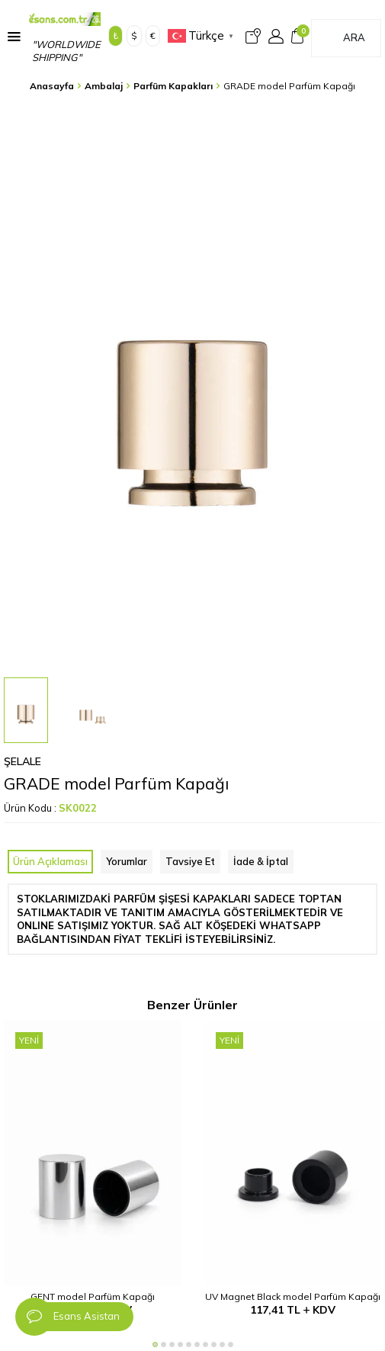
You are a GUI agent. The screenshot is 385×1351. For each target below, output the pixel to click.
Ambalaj (104, 86)
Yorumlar (126, 861)
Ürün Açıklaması (50, 861)
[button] (155, 1344)
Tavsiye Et (190, 861)
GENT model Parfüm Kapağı (92, 1296)
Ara (354, 37)
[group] (192, 387)
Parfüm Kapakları (173, 86)
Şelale (22, 761)
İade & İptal (260, 861)
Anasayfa (52, 86)
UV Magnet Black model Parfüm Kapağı (292, 1296)
